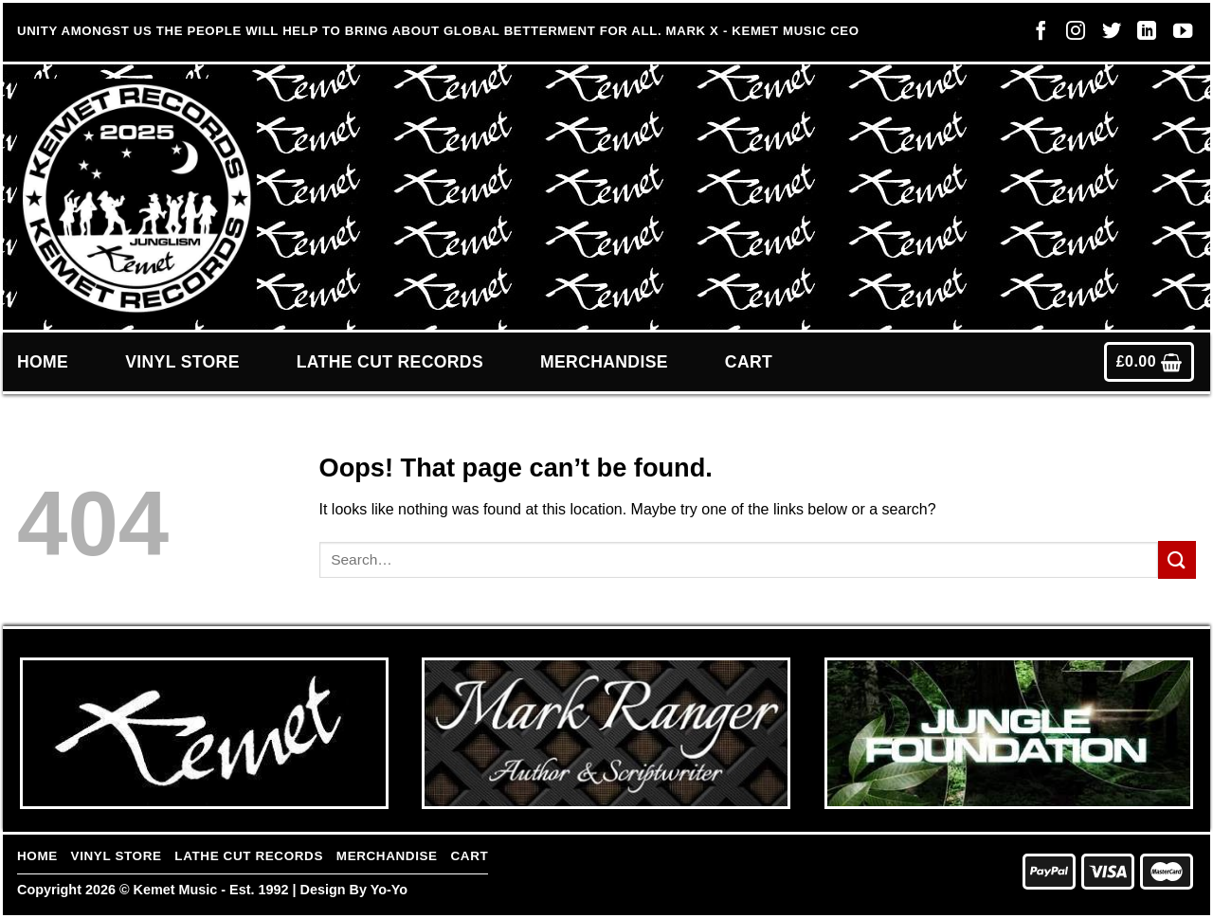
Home (42, 361)
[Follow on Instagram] (1071, 35)
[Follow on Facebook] (1036, 35)
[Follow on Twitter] (1107, 35)
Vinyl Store (182, 361)
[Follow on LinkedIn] (1142, 35)
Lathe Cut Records (390, 361)
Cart (748, 361)
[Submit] (1177, 559)
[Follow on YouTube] (1178, 35)
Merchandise (604, 361)
